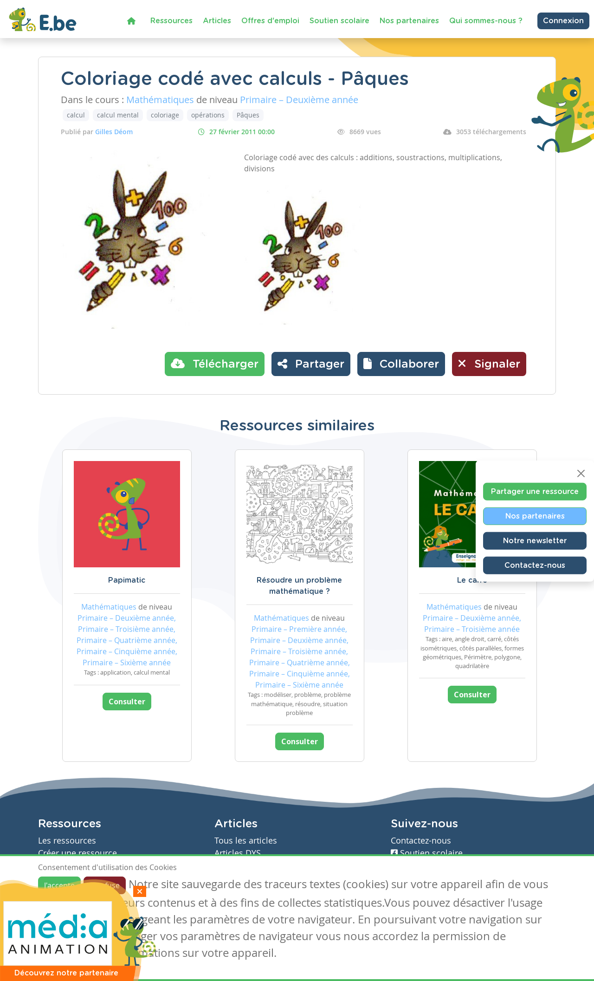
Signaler (489, 363)
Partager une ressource (535, 491)
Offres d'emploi (270, 21)
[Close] (581, 473)
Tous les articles (245, 840)
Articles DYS (237, 853)
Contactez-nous (534, 565)
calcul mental (118, 114)
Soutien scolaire (339, 21)
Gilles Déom (114, 131)
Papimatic (126, 580)
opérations (208, 114)
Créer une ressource (77, 853)
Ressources (171, 21)
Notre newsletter (535, 540)
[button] (401, 364)
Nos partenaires (409, 21)
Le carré (472, 580)
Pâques (248, 114)
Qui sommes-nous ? (486, 21)
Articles (217, 21)
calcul (76, 114)
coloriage (165, 114)
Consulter (127, 701)
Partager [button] (311, 363)
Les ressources (67, 840)
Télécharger (214, 363)
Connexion (563, 21)
